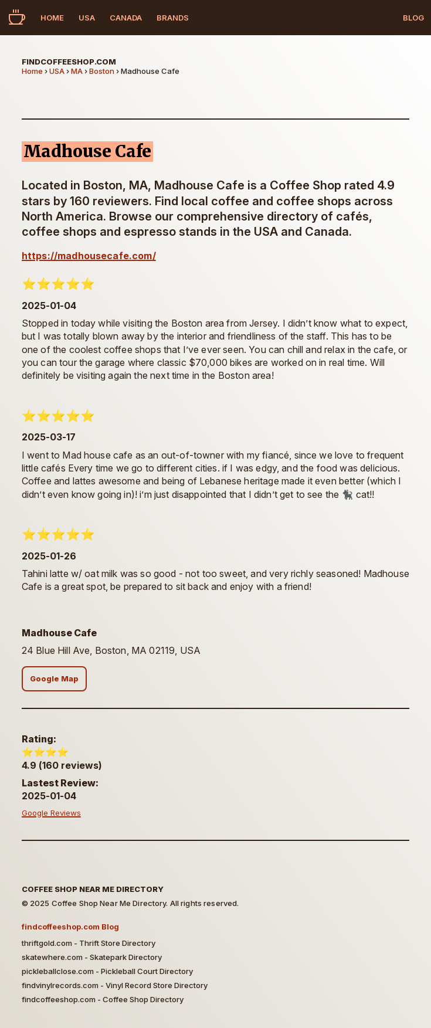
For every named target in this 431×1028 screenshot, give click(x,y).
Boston (101, 71)
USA (87, 17)
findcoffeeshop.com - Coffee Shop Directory (103, 999)
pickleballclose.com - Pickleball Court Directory (107, 971)
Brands (173, 17)
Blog (413, 17)
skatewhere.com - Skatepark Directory (92, 957)
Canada (126, 17)
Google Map (54, 678)
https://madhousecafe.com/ (89, 256)
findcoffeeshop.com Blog (70, 926)
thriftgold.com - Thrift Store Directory (88, 943)
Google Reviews (51, 812)
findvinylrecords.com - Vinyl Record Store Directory (115, 985)
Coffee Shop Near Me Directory (93, 889)
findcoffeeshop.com (69, 61)
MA (77, 71)
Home (52, 17)
